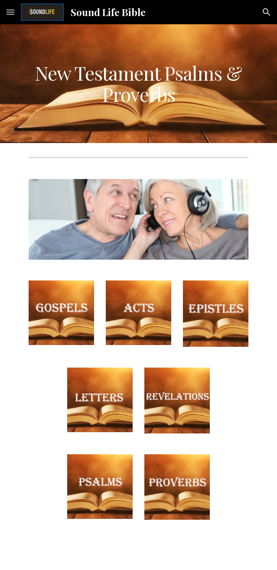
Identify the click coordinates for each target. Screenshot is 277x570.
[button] (10, 12)
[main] (138, 83)
